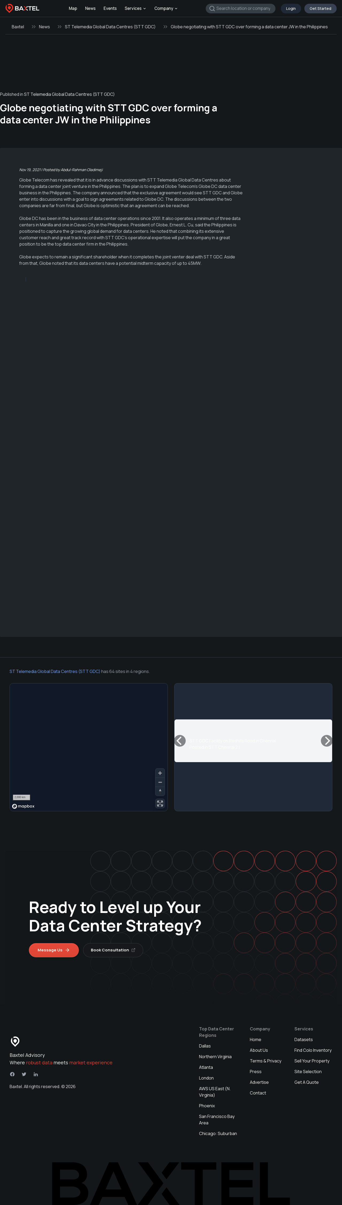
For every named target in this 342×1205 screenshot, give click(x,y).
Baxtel (18, 27)
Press (256, 1071)
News (90, 8)
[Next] (327, 741)
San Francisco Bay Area (217, 1119)
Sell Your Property (311, 1061)
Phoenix (207, 1106)
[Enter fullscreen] (160, 803)
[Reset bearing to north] (160, 791)
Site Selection (308, 1071)
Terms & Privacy (265, 1061)
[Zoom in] (160, 773)
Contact (258, 1093)
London (206, 1078)
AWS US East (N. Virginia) (215, 1092)
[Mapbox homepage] (23, 806)
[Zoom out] (160, 782)
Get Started (320, 8)
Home (255, 1039)
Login (291, 8)
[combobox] (240, 8)
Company (166, 8)
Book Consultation (113, 950)
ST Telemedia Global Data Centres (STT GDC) (110, 27)
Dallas (205, 1046)
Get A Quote (306, 1082)
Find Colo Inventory (313, 1050)
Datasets (303, 1039)
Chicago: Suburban (218, 1133)
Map (73, 8)
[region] (89, 747)
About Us (259, 1050)
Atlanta (206, 1067)
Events (110, 8)
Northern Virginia (215, 1057)
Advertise (259, 1082)
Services (135, 8)
